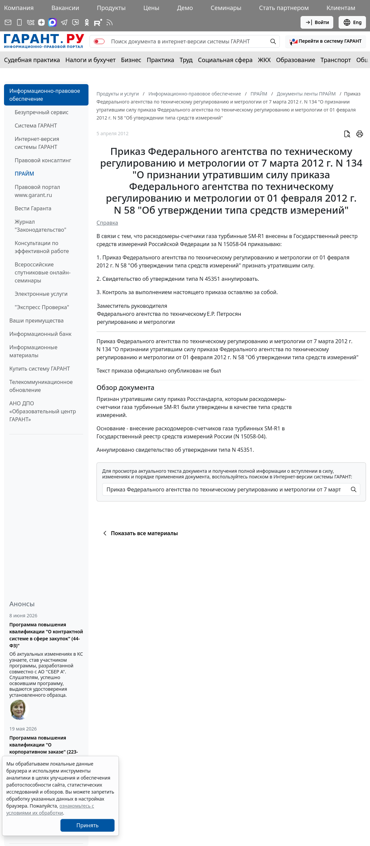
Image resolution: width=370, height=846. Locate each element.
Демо (185, 8)
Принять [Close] (87, 825)
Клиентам (341, 8)
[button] (325, 41)
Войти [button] (317, 22)
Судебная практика (32, 60)
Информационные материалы (33, 351)
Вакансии (65, 8)
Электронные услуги (41, 293)
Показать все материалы (139, 533)
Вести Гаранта (33, 208)
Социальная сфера (225, 60)
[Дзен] (41, 22)
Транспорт (336, 60)
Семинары (226, 8)
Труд (186, 60)
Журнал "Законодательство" (40, 225)
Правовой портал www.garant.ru (37, 191)
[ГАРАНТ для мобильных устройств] (19, 22)
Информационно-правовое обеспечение (44, 94)
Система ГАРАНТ (36, 125)
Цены (151, 8)
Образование (295, 60)
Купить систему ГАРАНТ (39, 368)
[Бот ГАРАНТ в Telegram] (75, 22)
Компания (19, 8)
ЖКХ (264, 60)
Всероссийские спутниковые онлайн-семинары (42, 272)
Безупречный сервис (41, 112)
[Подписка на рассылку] (8, 22)
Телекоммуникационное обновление (41, 386)
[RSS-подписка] (110, 22)
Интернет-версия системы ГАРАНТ (37, 143)
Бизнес (131, 60)
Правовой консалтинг (43, 160)
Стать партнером (284, 8)
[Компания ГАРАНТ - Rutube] (98, 22)
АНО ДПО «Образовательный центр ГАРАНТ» (42, 411)
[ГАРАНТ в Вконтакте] (31, 22)
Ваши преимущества (36, 320)
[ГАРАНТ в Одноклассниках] (87, 22)
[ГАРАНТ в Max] (52, 22)
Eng (352, 22)
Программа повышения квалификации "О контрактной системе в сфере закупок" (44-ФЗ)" (46, 635)
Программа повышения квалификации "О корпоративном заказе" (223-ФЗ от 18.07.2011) (43, 748)
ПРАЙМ (24, 173)
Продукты (111, 8)
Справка (107, 222)
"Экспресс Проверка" (42, 307)
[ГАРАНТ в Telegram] (64, 22)
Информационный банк (40, 334)
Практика (160, 60)
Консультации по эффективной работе (42, 247)
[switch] (99, 41)
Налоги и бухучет (90, 60)
